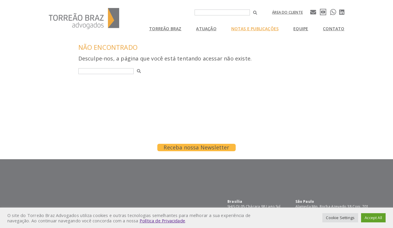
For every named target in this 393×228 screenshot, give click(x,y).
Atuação (206, 28)
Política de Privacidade (162, 221)
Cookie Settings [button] (340, 217)
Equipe (300, 28)
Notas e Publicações (255, 28)
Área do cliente (287, 12)
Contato (333, 28)
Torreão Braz (165, 28)
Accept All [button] (373, 217)
